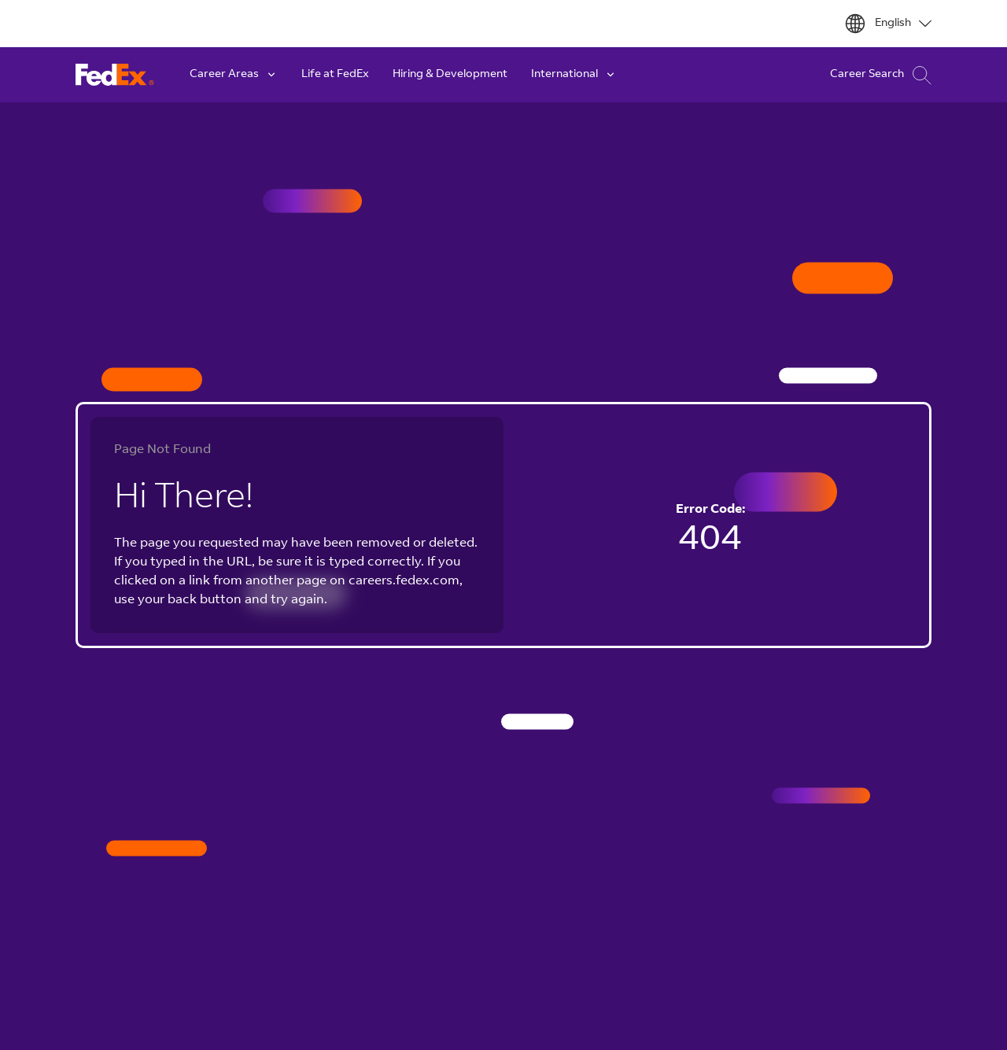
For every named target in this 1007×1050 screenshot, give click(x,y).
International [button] (574, 74)
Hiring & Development (450, 74)
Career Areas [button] (234, 74)
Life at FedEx (335, 74)
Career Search (880, 75)
